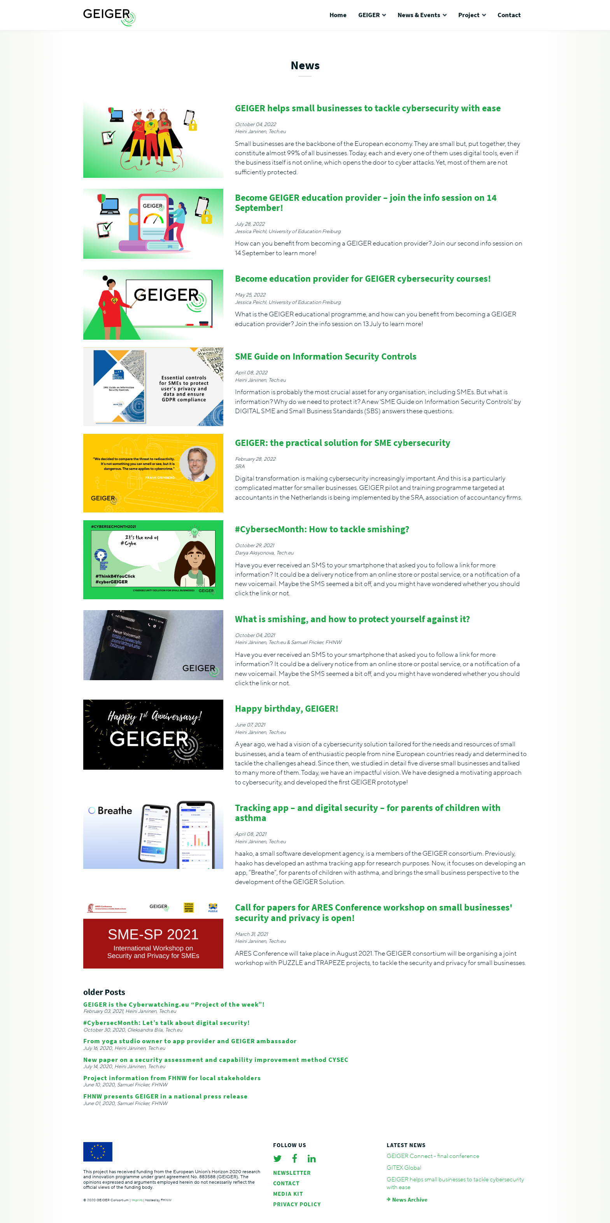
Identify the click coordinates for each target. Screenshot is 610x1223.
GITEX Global (404, 1168)
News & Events (419, 15)
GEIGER (369, 15)
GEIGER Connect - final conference (433, 1156)
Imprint (136, 1200)
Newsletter (292, 1172)
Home (338, 15)
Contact (509, 15)
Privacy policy (297, 1204)
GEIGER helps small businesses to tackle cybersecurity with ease (455, 1183)
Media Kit (288, 1193)
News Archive (410, 1199)
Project (469, 15)
